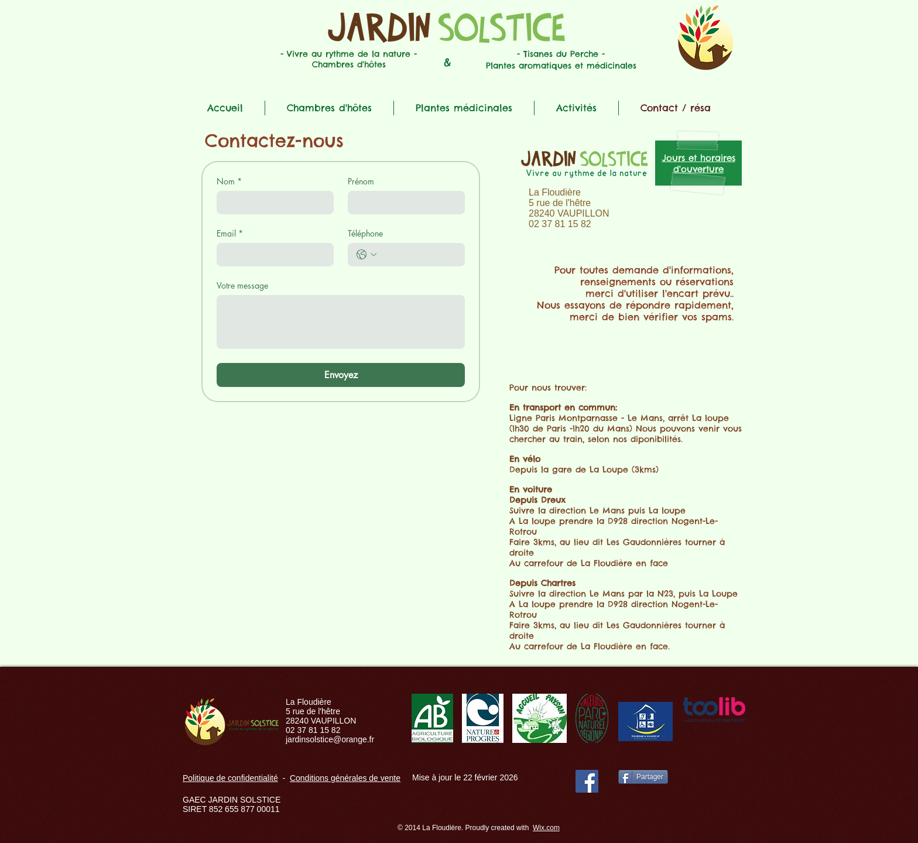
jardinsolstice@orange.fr (330, 739)
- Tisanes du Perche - (561, 54)
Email (230, 233)
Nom (229, 181)
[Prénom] (403, 202)
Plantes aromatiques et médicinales (561, 65)
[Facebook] (587, 781)
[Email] (272, 254)
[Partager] (643, 777)
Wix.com (546, 828)
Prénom (361, 181)
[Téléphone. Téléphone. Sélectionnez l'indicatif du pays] (366, 255)
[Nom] (272, 202)
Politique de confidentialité (230, 778)
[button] (329, 108)
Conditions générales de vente (345, 778)
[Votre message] (341, 322)
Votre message (242, 285)
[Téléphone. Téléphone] (418, 254)
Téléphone (365, 233)
